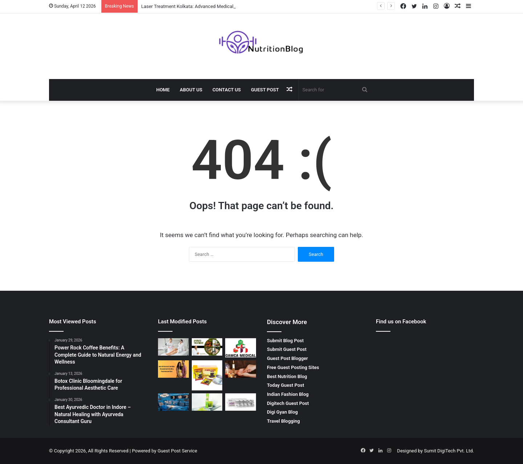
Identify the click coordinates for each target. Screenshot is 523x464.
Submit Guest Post (287, 349)
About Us (191, 89)
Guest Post (265, 89)
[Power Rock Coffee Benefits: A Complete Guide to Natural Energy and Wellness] (207, 375)
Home (163, 89)
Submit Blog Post (285, 340)
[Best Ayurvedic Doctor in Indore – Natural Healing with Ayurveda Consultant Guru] (207, 347)
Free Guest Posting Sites (293, 367)
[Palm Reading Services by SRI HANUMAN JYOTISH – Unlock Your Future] (240, 369)
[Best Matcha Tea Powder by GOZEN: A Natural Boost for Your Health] (207, 402)
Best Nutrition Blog (287, 376)
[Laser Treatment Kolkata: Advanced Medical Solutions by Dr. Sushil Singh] (173, 347)
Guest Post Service (177, 450)
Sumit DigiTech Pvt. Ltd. (449, 450)
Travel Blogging (283, 421)
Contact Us (226, 89)
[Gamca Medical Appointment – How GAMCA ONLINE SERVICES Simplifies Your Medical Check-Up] (240, 347)
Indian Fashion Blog (288, 394)
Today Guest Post (285, 385)
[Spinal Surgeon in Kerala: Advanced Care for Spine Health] (173, 402)
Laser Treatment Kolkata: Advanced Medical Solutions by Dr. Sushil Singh (217, 6)
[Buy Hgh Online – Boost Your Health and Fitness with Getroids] (240, 402)
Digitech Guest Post (288, 403)
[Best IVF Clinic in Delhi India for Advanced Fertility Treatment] (173, 369)
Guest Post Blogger (287, 358)
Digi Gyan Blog (282, 412)
